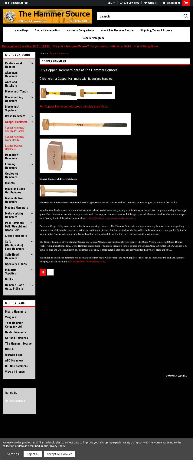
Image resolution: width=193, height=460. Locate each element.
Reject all (33, 454)
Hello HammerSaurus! (15, 2)
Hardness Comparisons (80, 30)
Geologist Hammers (11, 175)
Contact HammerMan (47, 30)
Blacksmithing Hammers (14, 99)
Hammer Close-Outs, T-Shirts (15, 286)
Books (9, 279)
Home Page (21, 30)
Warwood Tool (14, 355)
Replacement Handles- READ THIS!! (26, 46)
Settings (13, 454)
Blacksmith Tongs (16, 91)
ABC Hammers (14, 360)
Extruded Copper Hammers (14, 147)
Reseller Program (93, 38)
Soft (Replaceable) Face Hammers (14, 245)
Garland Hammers (16, 338)
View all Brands (15, 372)
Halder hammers (15, 332)
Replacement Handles (13, 65)
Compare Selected (176, 375)
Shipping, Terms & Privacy (156, 30)
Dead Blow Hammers (11, 156)
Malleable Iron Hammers (14, 200)
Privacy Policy (56, 446)
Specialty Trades (16, 264)
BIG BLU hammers (16, 366)
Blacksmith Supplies (12, 108)
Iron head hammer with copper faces (86, 261)
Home (43, 53)
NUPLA (9, 349)
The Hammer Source (18, 343)
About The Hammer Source (117, 30)
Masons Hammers (16, 207)
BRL (111, 2)
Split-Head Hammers (12, 256)
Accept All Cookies (59, 454)
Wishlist (150, 2)
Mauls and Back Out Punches (15, 190)
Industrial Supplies (11, 271)
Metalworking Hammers (14, 215)
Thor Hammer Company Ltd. (14, 324)
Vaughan (10, 317)
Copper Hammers (16, 122)
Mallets (10, 183)
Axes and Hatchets (11, 83)
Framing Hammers (11, 166)
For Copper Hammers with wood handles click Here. (74, 106)
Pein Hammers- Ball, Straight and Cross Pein (16, 226)
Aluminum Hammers (11, 74)
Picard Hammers (15, 311)
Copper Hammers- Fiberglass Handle (15, 129)
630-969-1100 (129, 2)
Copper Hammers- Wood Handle (15, 138)
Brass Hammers (15, 116)
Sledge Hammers (16, 236)
